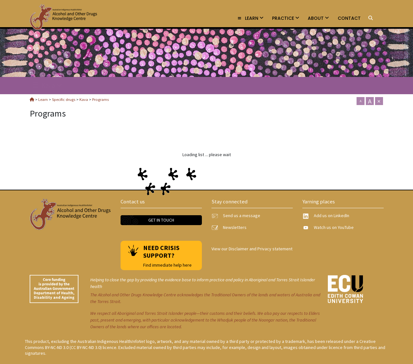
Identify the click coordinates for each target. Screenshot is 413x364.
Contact (349, 18)
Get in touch (161, 220)
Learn (250, 18)
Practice (285, 18)
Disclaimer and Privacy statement (260, 249)
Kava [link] (47, 85)
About (318, 18)
